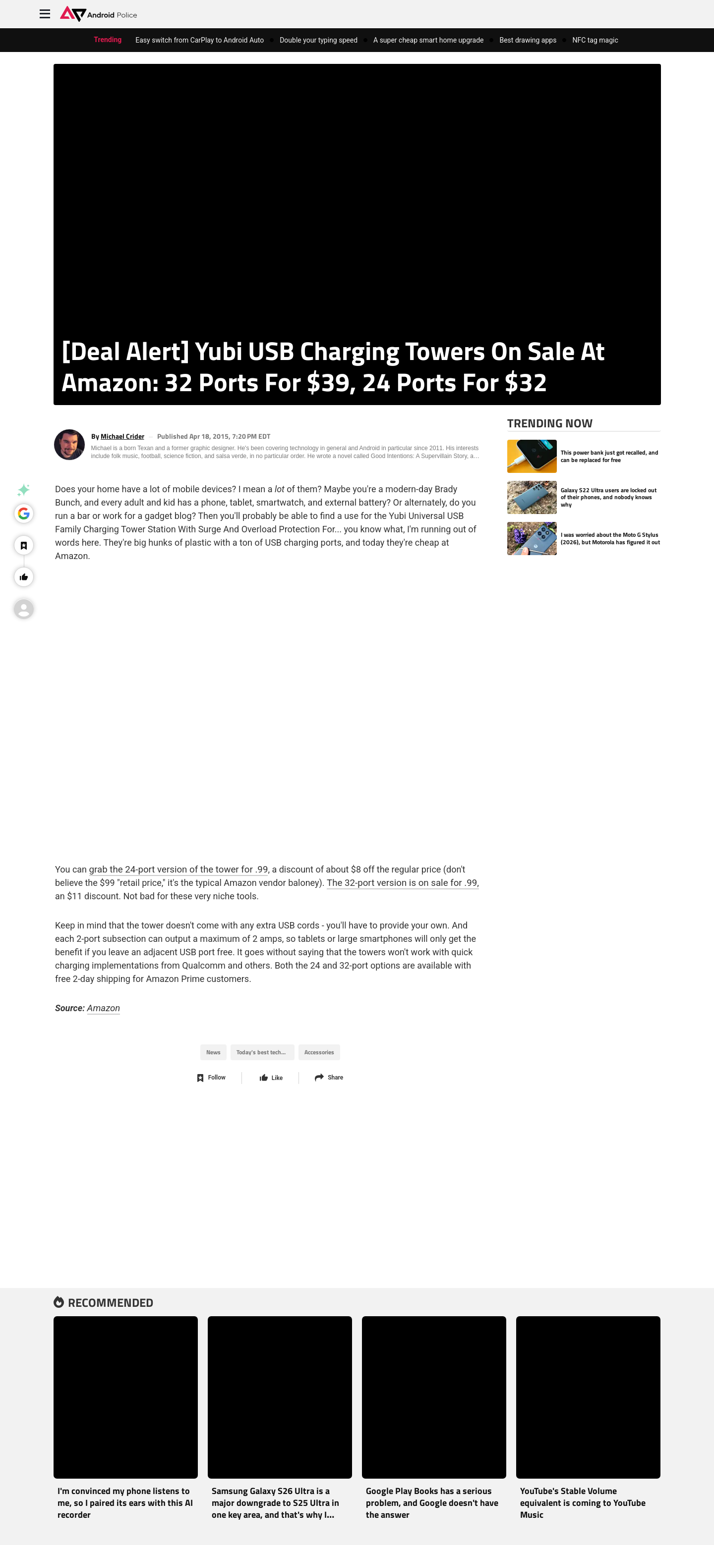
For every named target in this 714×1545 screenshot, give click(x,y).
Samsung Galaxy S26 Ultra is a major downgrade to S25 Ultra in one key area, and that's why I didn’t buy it (275, 1508)
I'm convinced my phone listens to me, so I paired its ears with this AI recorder (125, 1502)
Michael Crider (122, 436)
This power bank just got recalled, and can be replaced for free (609, 456)
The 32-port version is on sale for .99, (368, 870)
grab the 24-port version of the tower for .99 (173, 856)
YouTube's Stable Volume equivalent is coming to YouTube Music (583, 1502)
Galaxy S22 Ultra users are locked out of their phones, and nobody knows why (608, 497)
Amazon (101, 995)
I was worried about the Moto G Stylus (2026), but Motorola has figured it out (610, 538)
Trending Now (550, 423)
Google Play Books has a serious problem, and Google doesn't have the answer (432, 1502)
